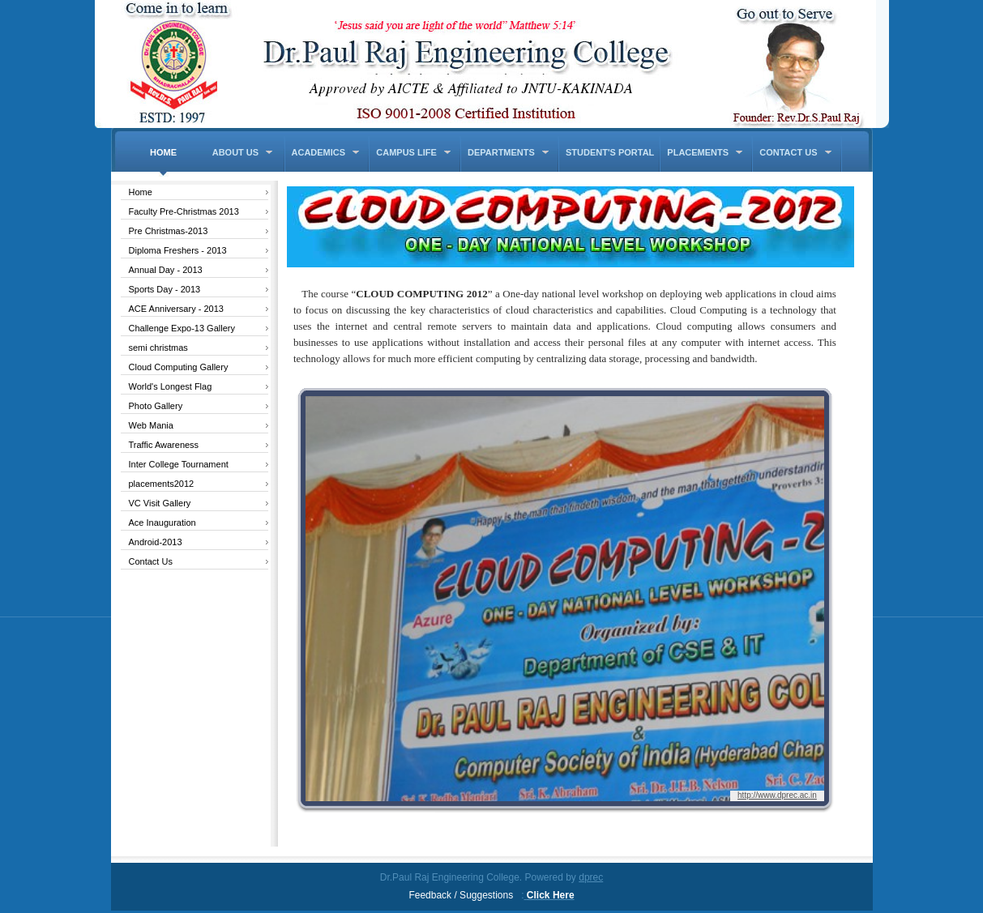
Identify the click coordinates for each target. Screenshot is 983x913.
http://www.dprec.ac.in (777, 795)
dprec (591, 877)
